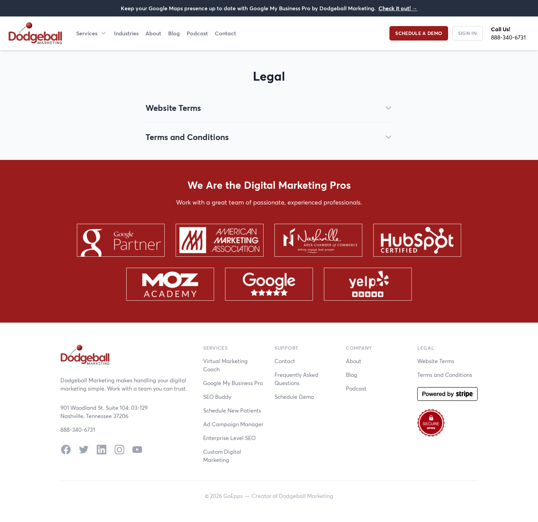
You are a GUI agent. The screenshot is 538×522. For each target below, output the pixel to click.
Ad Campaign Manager (233, 424)
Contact (225, 33)
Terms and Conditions (444, 374)
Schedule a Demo (418, 33)
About (153, 33)
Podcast (197, 33)
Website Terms (435, 360)
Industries (126, 33)
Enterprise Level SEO (229, 437)
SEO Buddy (217, 396)
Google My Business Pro (233, 382)
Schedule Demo (294, 396)
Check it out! (398, 8)
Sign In (467, 33)
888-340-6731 (508, 37)
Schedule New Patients (232, 410)
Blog (174, 33)
